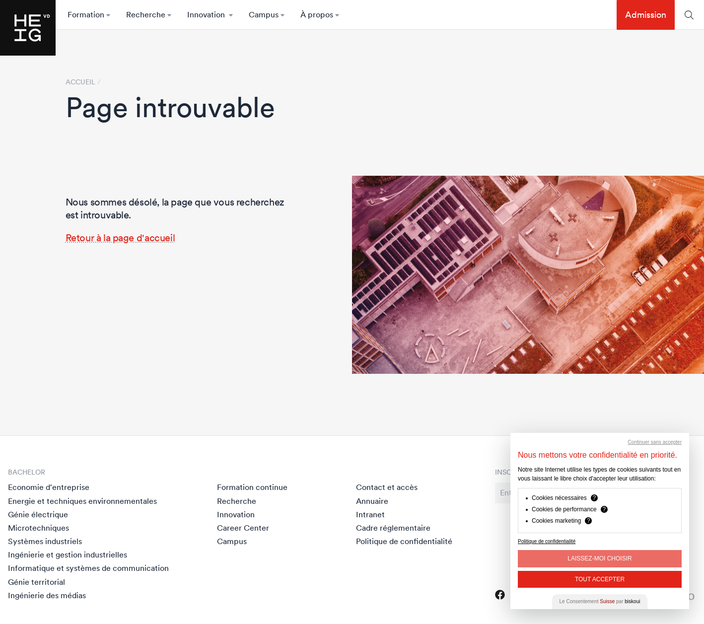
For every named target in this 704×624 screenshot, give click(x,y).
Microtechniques (38, 528)
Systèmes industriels (45, 541)
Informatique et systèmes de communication (88, 568)
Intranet (370, 514)
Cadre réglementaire (393, 528)
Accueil (80, 81)
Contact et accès (387, 487)
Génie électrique (38, 514)
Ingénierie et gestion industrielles (67, 554)
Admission (645, 14)
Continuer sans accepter (655, 442)
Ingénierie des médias (47, 595)
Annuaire (372, 501)
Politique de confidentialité (404, 541)
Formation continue (252, 487)
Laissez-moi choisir (599, 558)
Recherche (236, 501)
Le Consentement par (600, 601)
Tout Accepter (600, 579)
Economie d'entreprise (48, 487)
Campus (232, 541)
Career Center (243, 528)
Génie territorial (36, 582)
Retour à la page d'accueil (120, 237)
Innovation (236, 514)
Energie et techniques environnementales (82, 501)
